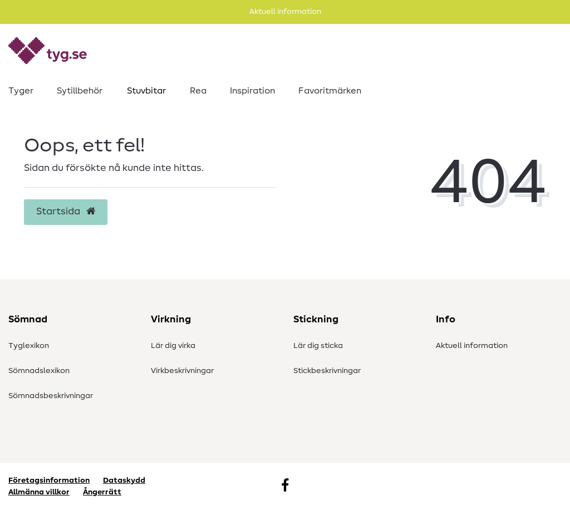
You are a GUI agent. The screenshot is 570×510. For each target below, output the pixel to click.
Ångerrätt (102, 492)
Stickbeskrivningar (327, 371)
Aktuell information (472, 346)
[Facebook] (285, 486)
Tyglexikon (28, 346)
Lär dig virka (173, 346)
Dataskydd (124, 480)
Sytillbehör (79, 90)
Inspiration (252, 90)
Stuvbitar (146, 90)
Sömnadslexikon (39, 371)
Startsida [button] (65, 212)
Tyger (20, 90)
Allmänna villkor (39, 492)
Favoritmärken (329, 90)
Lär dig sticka (318, 346)
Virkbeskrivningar (182, 371)
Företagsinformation (49, 480)
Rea (198, 90)
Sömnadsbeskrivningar (50, 396)
